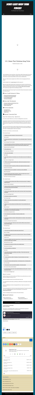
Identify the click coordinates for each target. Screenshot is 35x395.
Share (30, 317)
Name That (14, 332)
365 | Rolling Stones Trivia (7, 379)
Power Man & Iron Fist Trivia (8, 365)
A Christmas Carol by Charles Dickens (10, 96)
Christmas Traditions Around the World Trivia (11, 103)
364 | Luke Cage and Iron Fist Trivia (8, 383)
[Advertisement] (17, 22)
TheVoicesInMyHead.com (7, 290)
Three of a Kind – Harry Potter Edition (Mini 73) (11, 370)
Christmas (5, 332)
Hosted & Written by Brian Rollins (8, 305)
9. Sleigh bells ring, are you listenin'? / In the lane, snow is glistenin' (15, 169)
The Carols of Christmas (8, 98)
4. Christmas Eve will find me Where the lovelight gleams (14, 244)
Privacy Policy (28, 393)
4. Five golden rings (7, 149)
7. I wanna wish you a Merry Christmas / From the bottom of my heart (16, 257)
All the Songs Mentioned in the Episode (10, 95)
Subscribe (27, 317)
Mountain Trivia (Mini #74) (8, 362)
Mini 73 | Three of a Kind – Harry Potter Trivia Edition (11, 387)
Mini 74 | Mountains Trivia (7, 381)
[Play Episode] (4, 315)
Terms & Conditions (22, 393)
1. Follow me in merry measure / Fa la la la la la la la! (13, 135)
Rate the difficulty (8, 298)
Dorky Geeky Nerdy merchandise (24, 86)
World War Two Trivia (7, 110)
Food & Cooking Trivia (7, 105)
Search (4, 337)
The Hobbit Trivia (7, 109)
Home (18, 393)
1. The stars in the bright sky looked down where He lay (14, 230)
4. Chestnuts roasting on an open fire (10, 196)
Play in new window (11, 319)
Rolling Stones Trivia (7, 359)
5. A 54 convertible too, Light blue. (10, 248)
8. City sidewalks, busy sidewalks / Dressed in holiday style (14, 213)
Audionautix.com (10, 289)
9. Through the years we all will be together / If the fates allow (15, 264)
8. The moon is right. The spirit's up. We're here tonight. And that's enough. (17, 165)
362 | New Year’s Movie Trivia (7, 389)
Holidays (9, 332)
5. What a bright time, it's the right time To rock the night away (15, 200)
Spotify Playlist (13, 82)
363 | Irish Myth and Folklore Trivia (8, 385)
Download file (5, 319)
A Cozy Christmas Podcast (8, 97)
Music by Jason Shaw (6, 306)
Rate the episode (23, 298)
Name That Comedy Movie (8, 104)
